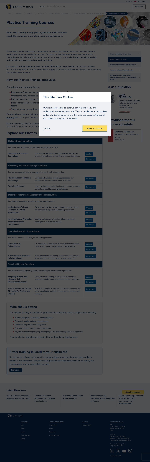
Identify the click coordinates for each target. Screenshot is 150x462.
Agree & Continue (94, 128)
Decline (47, 128)
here (69, 115)
